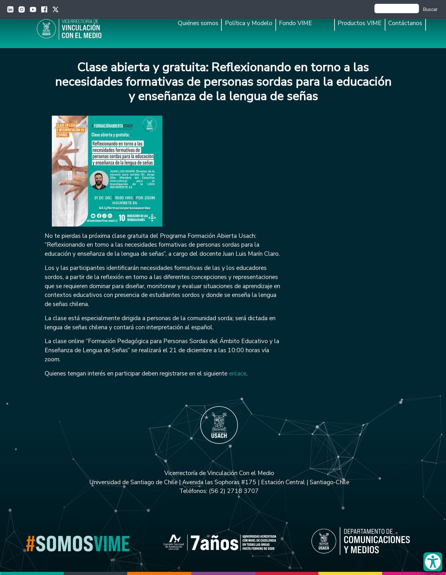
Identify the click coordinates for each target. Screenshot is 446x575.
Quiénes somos (198, 23)
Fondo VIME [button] (295, 23)
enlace (237, 374)
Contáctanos (405, 23)
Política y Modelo (248, 23)
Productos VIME (360, 23)
